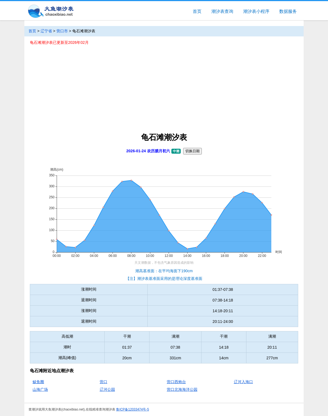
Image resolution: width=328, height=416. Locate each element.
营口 (103, 382)
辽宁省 (46, 31)
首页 (197, 11)
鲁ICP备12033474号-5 (132, 409)
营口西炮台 (176, 382)
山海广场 (40, 389)
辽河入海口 (243, 382)
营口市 (62, 31)
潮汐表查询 (222, 11)
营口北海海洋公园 (182, 389)
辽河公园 (107, 389)
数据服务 (288, 11)
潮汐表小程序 (256, 11)
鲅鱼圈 (38, 382)
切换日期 (192, 151)
